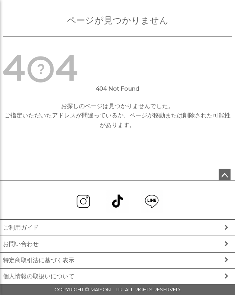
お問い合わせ (21, 243)
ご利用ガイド (21, 227)
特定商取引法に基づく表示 (38, 260)
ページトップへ (225, 175)
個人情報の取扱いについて (38, 276)
